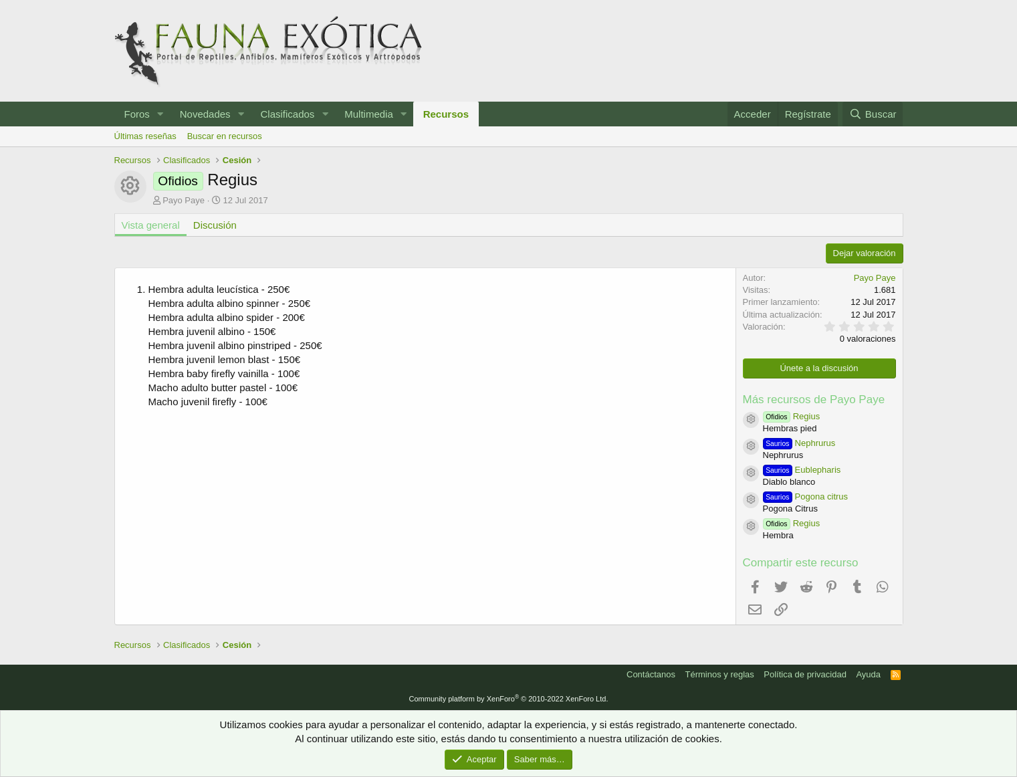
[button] (160, 114)
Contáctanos (651, 674)
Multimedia (368, 114)
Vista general (151, 225)
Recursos (446, 114)
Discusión (215, 225)
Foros (137, 114)
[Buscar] (872, 114)
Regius (791, 416)
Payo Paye (183, 200)
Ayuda (868, 674)
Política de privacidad (805, 674)
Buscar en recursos (224, 136)
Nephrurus (799, 443)
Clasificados (287, 114)
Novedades (205, 114)
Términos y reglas (719, 674)
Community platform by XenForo (508, 699)
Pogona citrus (806, 496)
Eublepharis (802, 470)
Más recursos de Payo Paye (814, 399)
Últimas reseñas (145, 136)
